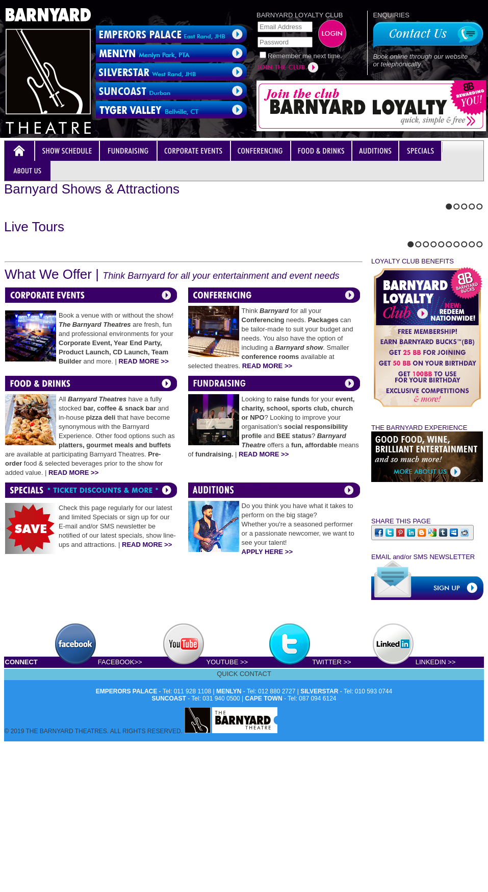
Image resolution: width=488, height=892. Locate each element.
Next (16, 355)
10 (479, 499)
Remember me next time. (305, 56)
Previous (7, 355)
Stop (28, 355)
